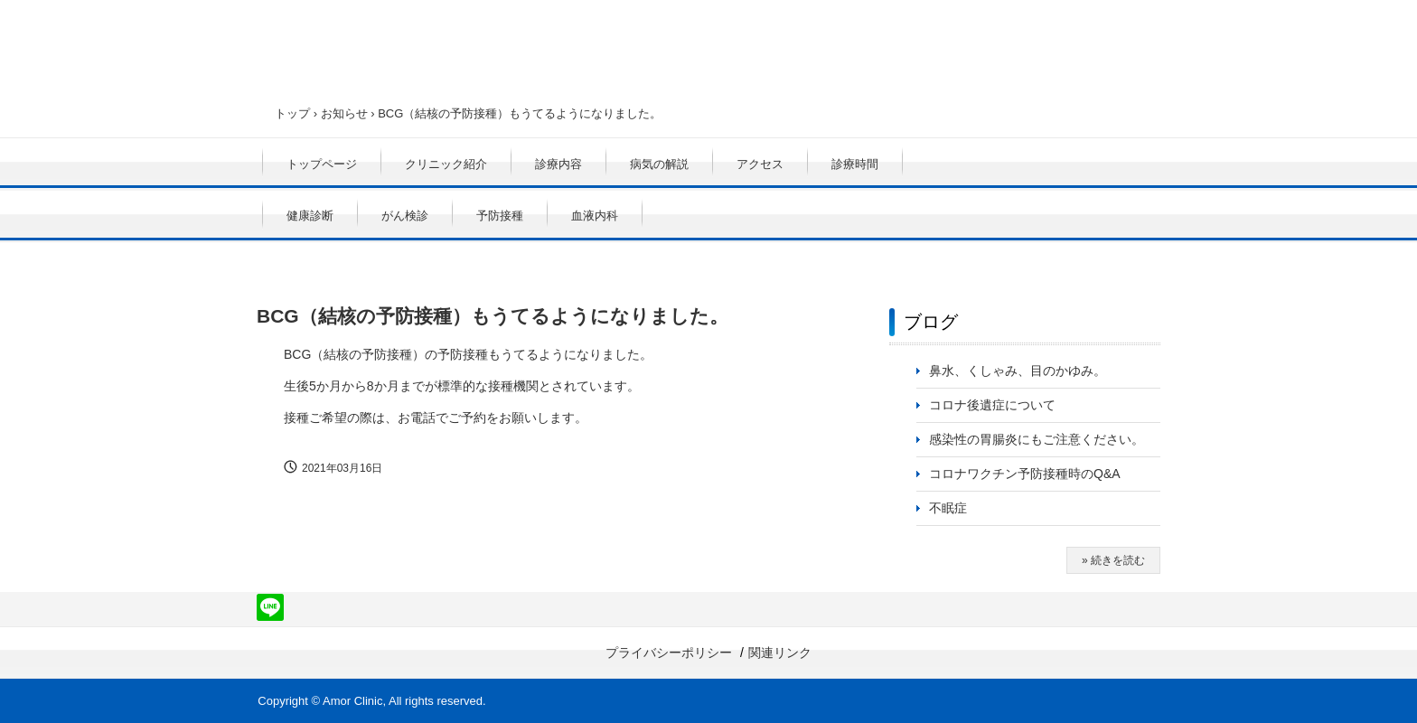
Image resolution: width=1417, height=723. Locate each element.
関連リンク (780, 652)
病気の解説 (659, 164)
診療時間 (854, 164)
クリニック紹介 (446, 164)
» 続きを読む (1113, 560)
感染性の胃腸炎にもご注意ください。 (1036, 439)
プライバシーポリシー (668, 652)
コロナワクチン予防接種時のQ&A (1025, 473)
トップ (292, 113)
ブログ (931, 322)
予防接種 (499, 215)
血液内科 (594, 215)
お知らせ (344, 113)
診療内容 (558, 164)
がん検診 (404, 215)
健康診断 (309, 215)
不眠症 (948, 508)
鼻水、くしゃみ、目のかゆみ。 (1017, 370)
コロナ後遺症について (992, 405)
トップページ (321, 164)
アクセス (760, 164)
